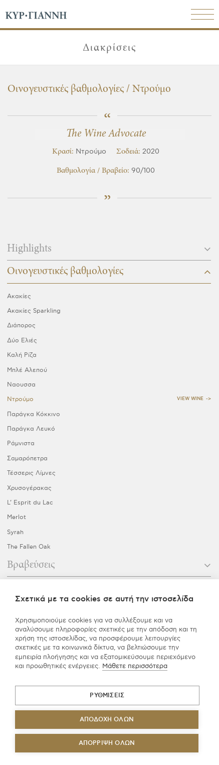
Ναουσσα (21, 385)
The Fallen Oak (29, 547)
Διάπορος (21, 325)
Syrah (15, 532)
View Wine (190, 399)
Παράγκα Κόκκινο (33, 414)
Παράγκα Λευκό (31, 429)
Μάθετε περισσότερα (134, 666)
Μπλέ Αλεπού (27, 370)
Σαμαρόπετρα (27, 458)
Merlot (16, 517)
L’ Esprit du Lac (30, 502)
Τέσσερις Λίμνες (31, 473)
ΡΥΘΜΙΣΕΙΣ (107, 695)
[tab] (109, 252)
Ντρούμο (20, 399)
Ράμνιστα (21, 443)
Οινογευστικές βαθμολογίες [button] (109, 271)
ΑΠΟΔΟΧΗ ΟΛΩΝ (107, 719)
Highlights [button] (109, 248)
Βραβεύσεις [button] (109, 565)
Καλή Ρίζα (22, 355)
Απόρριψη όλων (107, 743)
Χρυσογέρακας (29, 488)
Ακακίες (19, 296)
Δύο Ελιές (22, 340)
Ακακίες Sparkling (34, 311)
